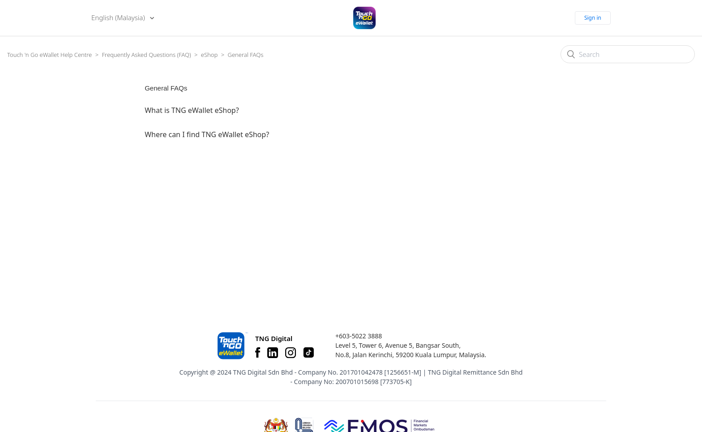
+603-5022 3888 (358, 336)
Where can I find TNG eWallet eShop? (207, 134)
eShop (209, 55)
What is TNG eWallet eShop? (192, 110)
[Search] (628, 54)
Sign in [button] (592, 18)
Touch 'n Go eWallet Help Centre (49, 55)
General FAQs (246, 55)
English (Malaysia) (118, 17)
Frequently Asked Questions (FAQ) (146, 55)
